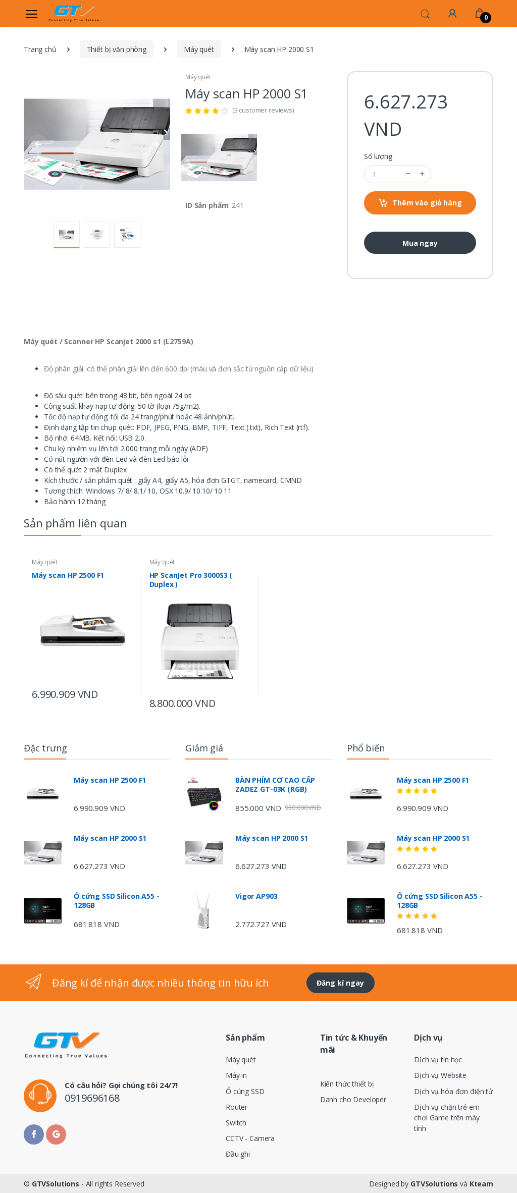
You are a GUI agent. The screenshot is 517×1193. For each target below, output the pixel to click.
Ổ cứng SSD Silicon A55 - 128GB (117, 901)
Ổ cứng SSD (245, 1091)
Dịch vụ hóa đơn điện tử (453, 1091)
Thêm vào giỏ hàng (419, 203)
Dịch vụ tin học (438, 1059)
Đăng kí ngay (340, 983)
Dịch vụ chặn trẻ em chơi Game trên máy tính (446, 1117)
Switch (236, 1122)
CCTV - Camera (250, 1138)
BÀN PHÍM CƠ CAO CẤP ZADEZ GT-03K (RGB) (275, 785)
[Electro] (73, 13)
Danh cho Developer (353, 1099)
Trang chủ (40, 49)
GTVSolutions (55, 1183)
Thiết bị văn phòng (116, 49)
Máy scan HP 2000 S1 (110, 838)
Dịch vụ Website (440, 1075)
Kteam (481, 1183)
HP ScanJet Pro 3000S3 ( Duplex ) (191, 580)
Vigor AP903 (256, 896)
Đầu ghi (238, 1154)
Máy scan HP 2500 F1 (68, 575)
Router (236, 1107)
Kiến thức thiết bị (347, 1084)
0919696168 (92, 1098)
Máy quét (199, 49)
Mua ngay (420, 243)
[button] (425, 13)
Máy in (236, 1075)
